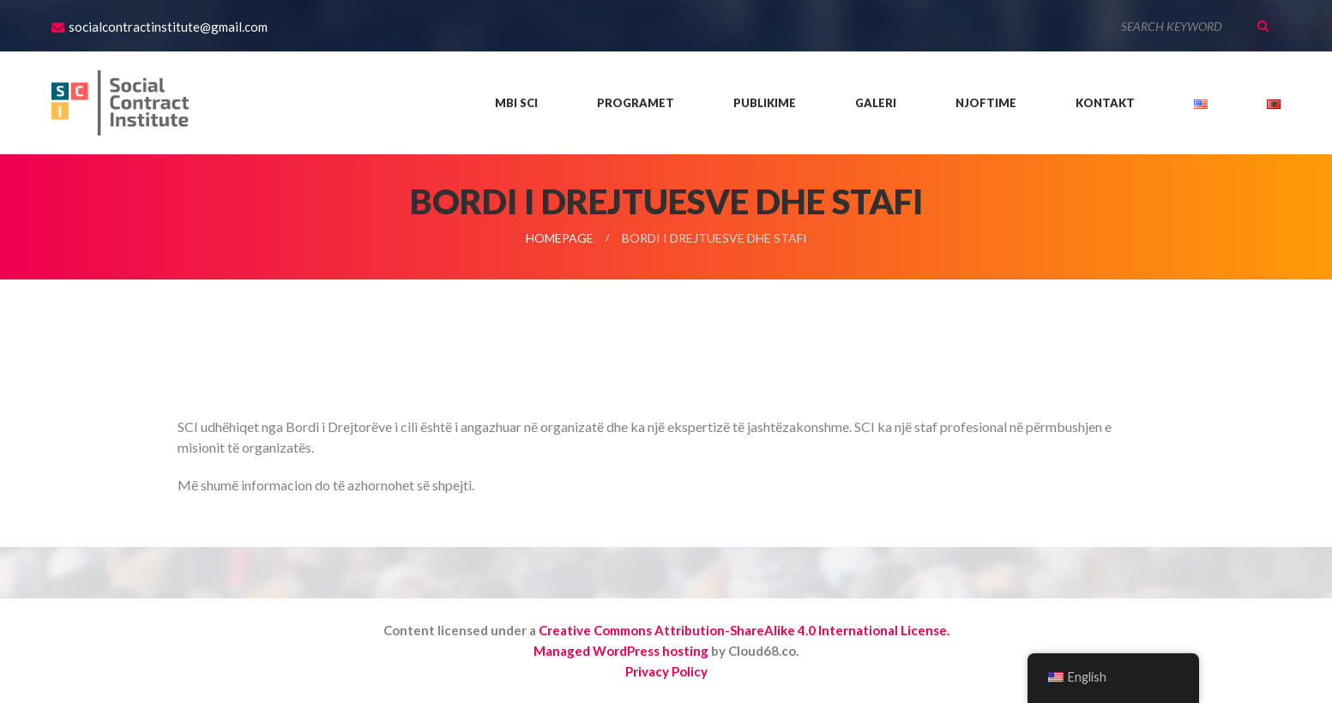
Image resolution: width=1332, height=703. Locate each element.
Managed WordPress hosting (620, 650)
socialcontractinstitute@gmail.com (168, 26)
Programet (635, 103)
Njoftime (985, 103)
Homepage (560, 238)
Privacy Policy (666, 671)
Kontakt (1105, 103)
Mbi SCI (516, 103)
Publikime (764, 103)
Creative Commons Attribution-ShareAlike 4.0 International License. (744, 630)
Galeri (875, 103)
